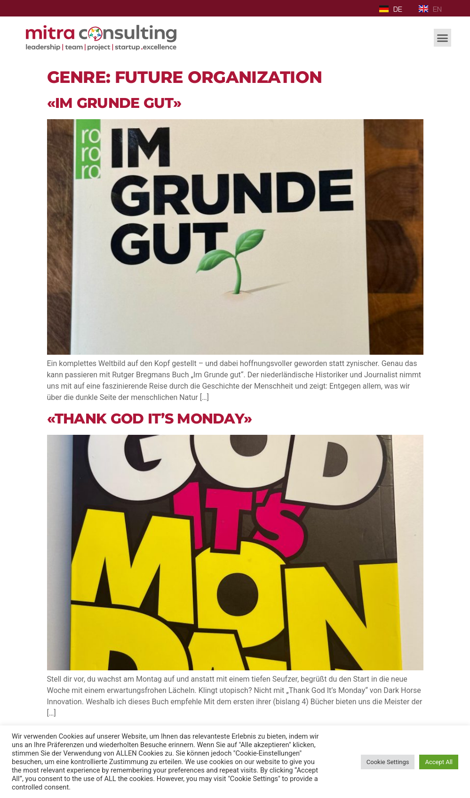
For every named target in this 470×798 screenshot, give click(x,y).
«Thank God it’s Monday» (149, 418)
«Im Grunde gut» (114, 103)
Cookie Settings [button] (387, 761)
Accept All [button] (439, 761)
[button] (443, 38)
